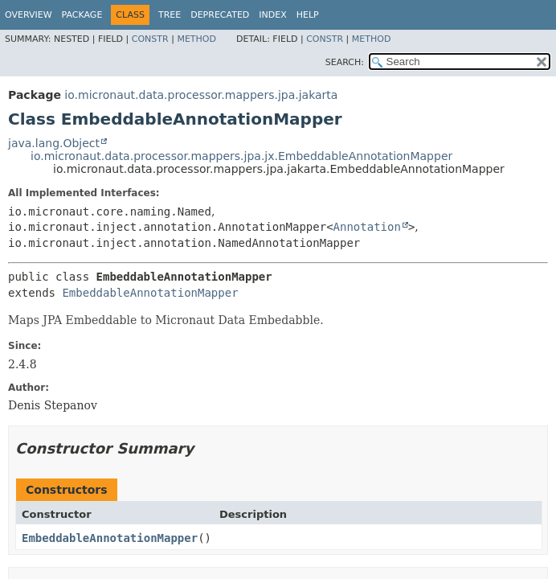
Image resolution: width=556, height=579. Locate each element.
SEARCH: (344, 62)
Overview (28, 15)
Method (196, 39)
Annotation (367, 226)
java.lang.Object (54, 143)
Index (272, 15)
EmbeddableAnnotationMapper (150, 292)
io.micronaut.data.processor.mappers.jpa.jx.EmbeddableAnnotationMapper (241, 156)
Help (307, 15)
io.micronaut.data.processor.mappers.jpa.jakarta (200, 94)
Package (82, 15)
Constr (150, 39)
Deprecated (219, 15)
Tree (169, 15)
